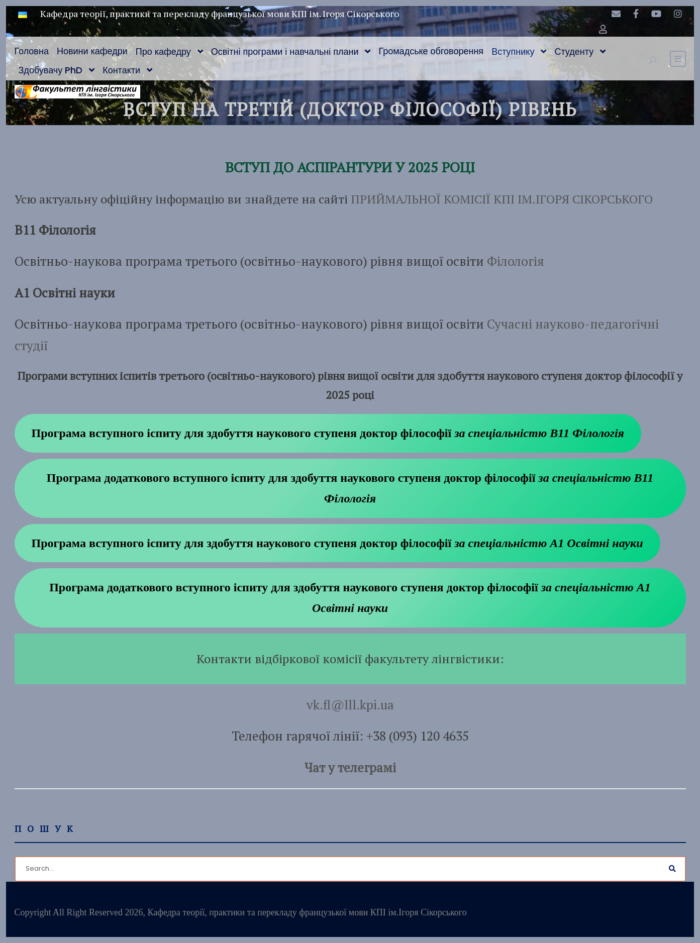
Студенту (573, 51)
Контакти (121, 70)
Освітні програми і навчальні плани (285, 51)
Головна (32, 51)
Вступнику (512, 51)
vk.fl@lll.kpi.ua (350, 704)
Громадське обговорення (430, 51)
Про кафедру (163, 51)
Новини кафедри (92, 51)
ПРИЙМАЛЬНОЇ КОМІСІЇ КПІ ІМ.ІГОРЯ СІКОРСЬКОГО (502, 199)
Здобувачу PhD (51, 70)
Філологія (515, 261)
